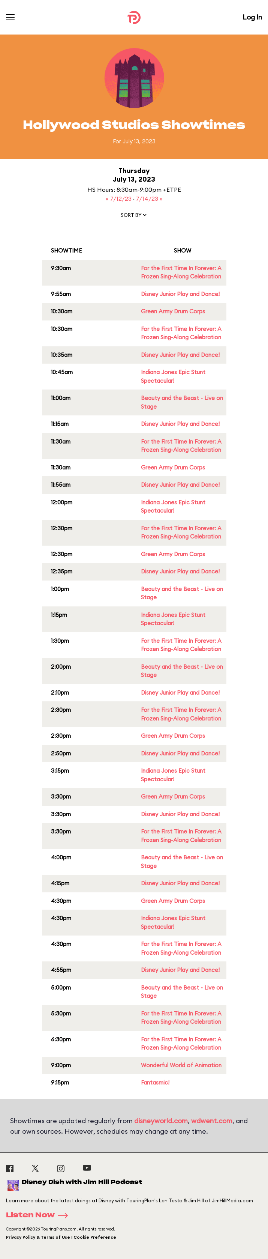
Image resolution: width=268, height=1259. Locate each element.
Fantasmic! (155, 1082)
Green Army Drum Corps (173, 311)
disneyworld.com (161, 1120)
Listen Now (39, 1215)
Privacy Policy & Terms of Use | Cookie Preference (61, 1237)
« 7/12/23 (119, 198)
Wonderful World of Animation (181, 1065)
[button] (134, 216)
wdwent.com (211, 1120)
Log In (252, 17)
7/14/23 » (149, 198)
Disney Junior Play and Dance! (180, 294)
